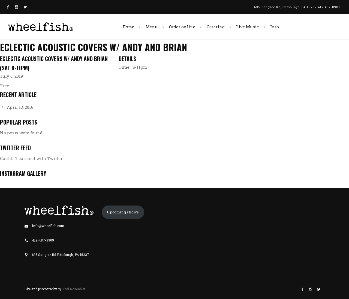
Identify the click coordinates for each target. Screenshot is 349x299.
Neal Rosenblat (73, 289)
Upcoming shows (123, 212)
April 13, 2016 (20, 107)
